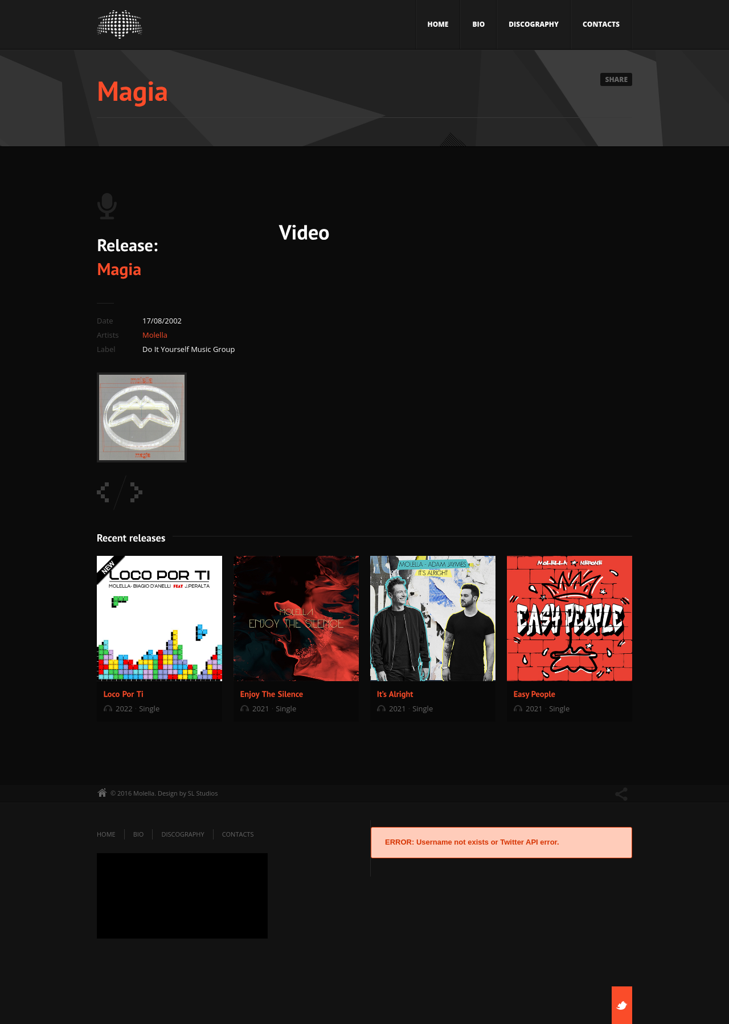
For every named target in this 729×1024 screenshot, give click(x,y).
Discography (534, 24)
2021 (260, 708)
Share (616, 79)
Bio (478, 24)
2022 (124, 708)
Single (149, 708)
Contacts (601, 24)
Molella (154, 335)
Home (438, 24)
